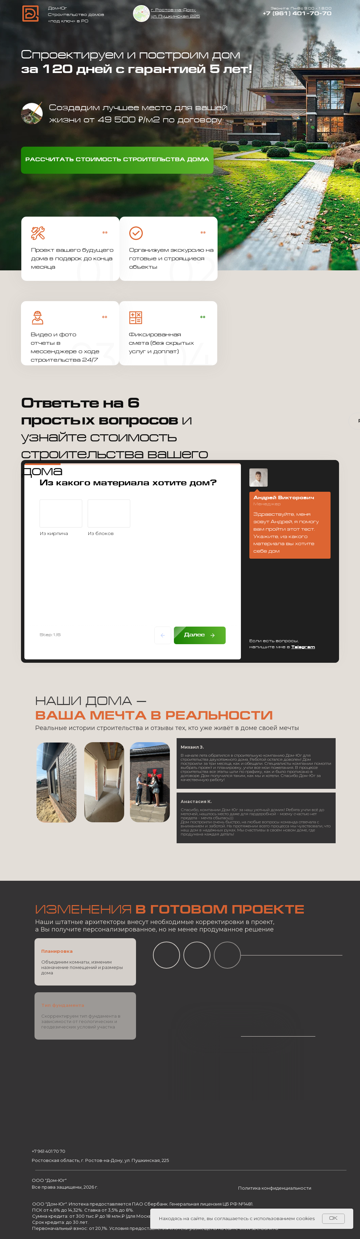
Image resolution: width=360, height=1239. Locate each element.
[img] (141, 13)
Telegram (303, 647)
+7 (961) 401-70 (291, 14)
